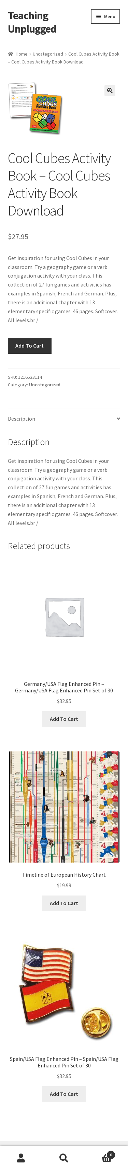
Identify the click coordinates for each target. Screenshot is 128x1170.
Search (64, 1158)
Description (21, 418)
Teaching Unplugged (32, 22)
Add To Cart (29, 345)
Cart (100, 1153)
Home (22, 54)
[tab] (64, 419)
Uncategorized (48, 54)
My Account (21, 1158)
